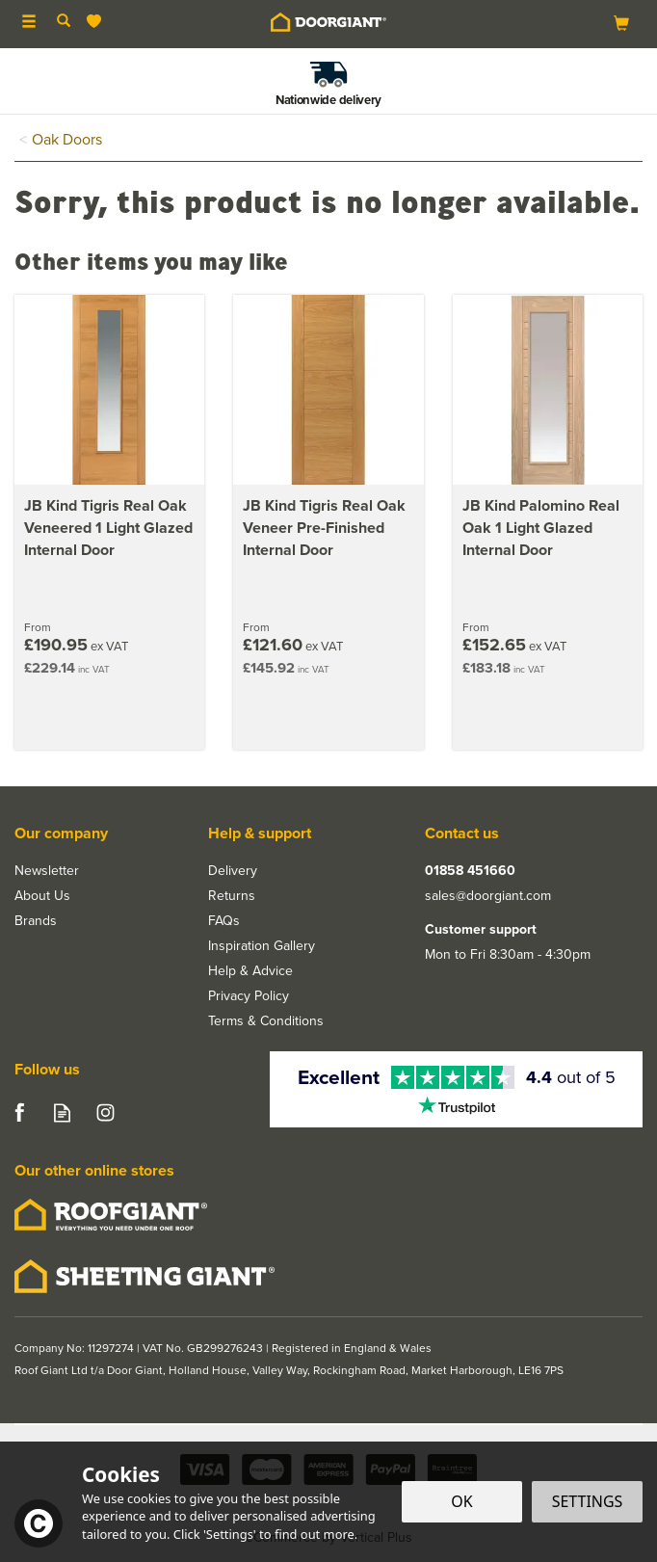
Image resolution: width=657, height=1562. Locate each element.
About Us (42, 896)
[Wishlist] (98, 22)
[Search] (63, 22)
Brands (35, 921)
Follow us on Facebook (19, 1112)
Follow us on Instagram (105, 1112)
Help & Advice (250, 971)
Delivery (232, 871)
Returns (231, 896)
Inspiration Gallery (261, 946)
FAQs (224, 921)
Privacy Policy (248, 996)
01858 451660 (470, 871)
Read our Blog (62, 1112)
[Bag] (621, 23)
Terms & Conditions (266, 1021)
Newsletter (46, 871)
